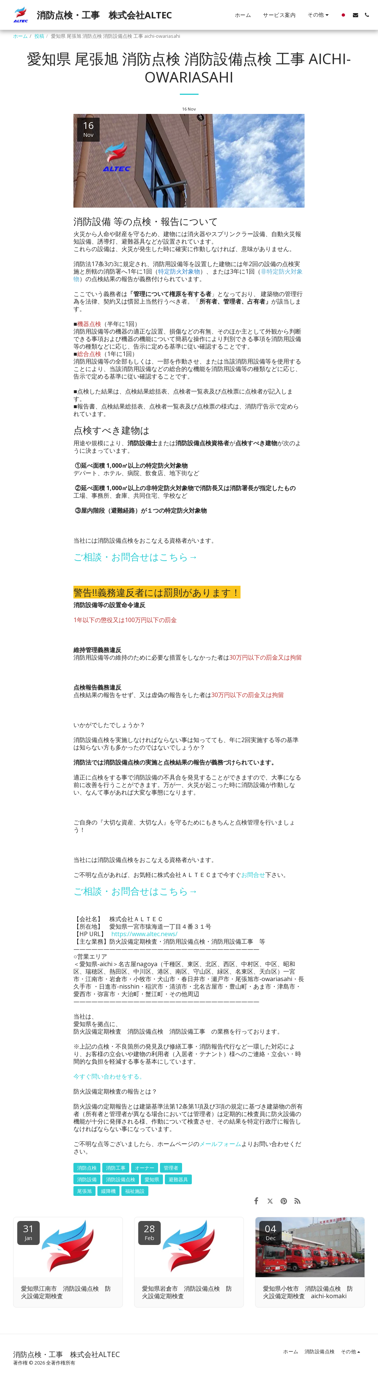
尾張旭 (84, 1191)
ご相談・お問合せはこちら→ (135, 556)
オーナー (144, 1167)
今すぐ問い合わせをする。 (109, 1076)
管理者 (171, 1167)
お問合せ (253, 875)
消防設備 (87, 1179)
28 (149, 1232)
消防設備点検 (120, 1179)
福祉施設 (135, 1191)
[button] (355, 15)
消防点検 (87, 1167)
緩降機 (108, 1191)
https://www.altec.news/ (144, 934)
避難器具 (178, 1179)
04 (270, 1232)
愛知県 (152, 1179)
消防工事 (116, 1167)
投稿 (39, 36)
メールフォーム (220, 1144)
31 (28, 1232)
